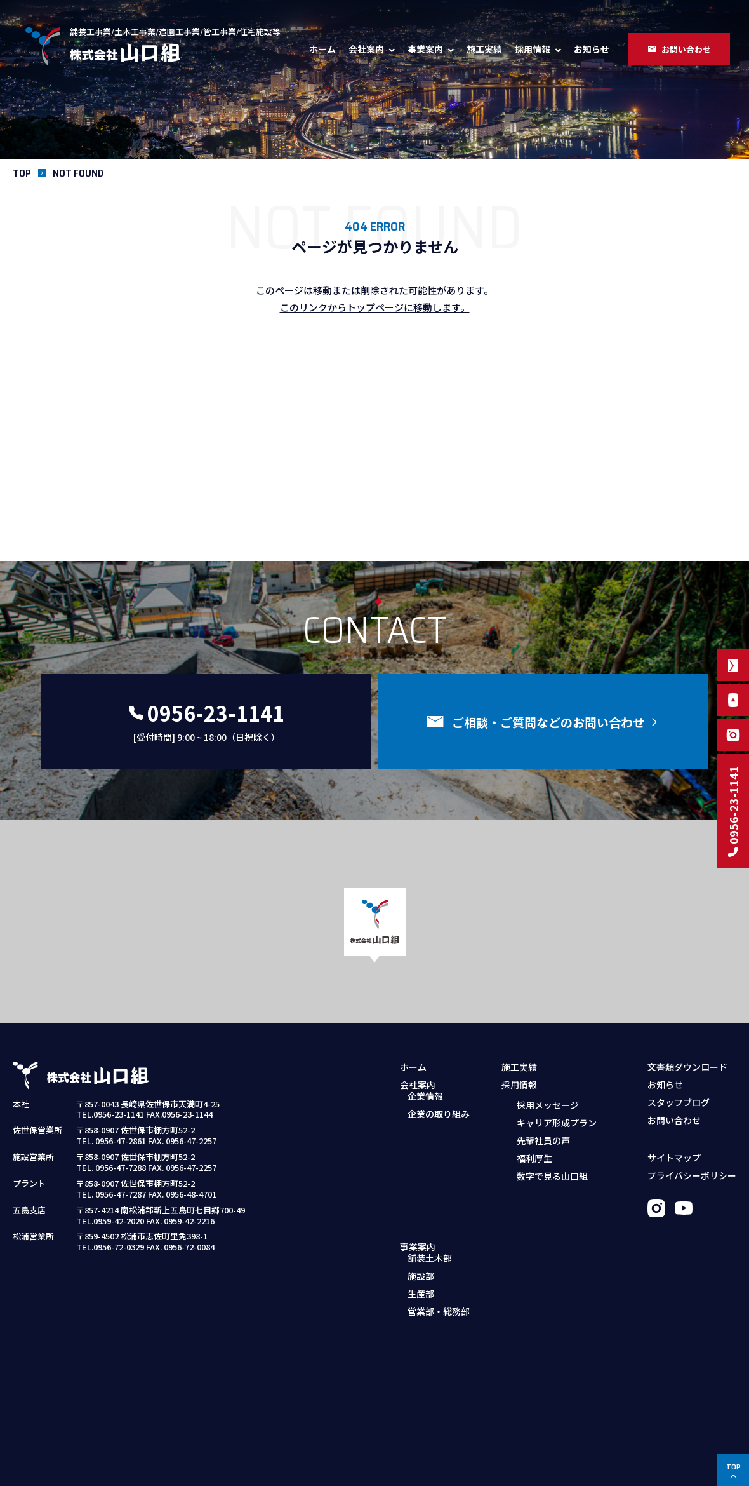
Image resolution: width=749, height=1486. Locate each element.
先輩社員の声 (543, 1139)
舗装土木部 (430, 1159)
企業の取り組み (439, 1122)
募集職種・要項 (540, 1195)
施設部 (421, 1177)
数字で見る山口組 (552, 1175)
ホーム (322, 48)
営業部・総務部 (439, 1212)
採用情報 (532, 48)
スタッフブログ (678, 1102)
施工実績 (484, 48)
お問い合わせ (674, 1120)
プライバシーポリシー (691, 1175)
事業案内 (425, 48)
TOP (22, 173)
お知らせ (591, 48)
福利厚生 (534, 1157)
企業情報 (425, 1104)
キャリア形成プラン (557, 1122)
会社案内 (366, 48)
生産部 (421, 1195)
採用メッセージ (548, 1104)
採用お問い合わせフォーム (562, 1212)
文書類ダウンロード (687, 1066)
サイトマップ (674, 1157)
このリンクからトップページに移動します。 (375, 307)
